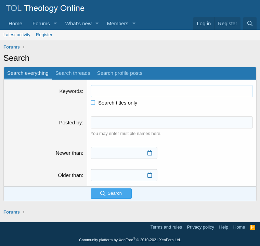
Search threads (72, 73)
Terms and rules (166, 227)
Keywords (71, 91)
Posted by (70, 122)
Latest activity (16, 34)
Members (118, 23)
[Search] (250, 23)
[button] (55, 23)
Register (44, 34)
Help (224, 227)
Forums (41, 23)
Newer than (69, 153)
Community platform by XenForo (130, 240)
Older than (70, 175)
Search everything (28, 73)
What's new (78, 23)
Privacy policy (200, 227)
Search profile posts (120, 73)
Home (15, 23)
